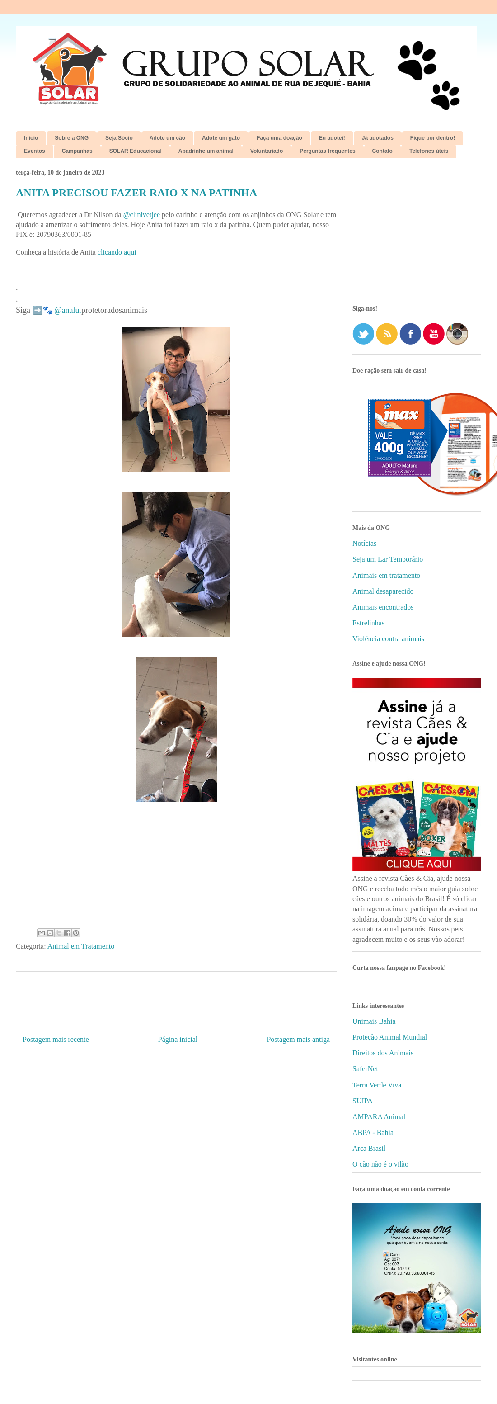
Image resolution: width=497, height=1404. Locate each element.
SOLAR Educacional (135, 151)
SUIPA (362, 1101)
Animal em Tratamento (80, 946)
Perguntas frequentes (327, 151)
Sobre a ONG (72, 138)
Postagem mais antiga (298, 1039)
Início (31, 138)
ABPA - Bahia (373, 1132)
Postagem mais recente (56, 1039)
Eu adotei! (332, 138)
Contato (382, 151)
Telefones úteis (428, 151)
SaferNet (365, 1069)
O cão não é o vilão (380, 1164)
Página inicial (178, 1039)
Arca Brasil (368, 1148)
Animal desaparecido (383, 591)
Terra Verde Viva (376, 1085)
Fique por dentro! (432, 138)
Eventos (34, 151)
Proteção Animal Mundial (389, 1037)
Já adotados (378, 138)
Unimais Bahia (374, 1021)
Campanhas (77, 151)
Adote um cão (167, 138)
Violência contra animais (388, 639)
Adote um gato (221, 138)
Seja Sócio (119, 138)
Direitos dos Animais (382, 1053)
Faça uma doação (279, 138)
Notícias (364, 543)
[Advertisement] (416, 228)
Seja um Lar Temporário (387, 559)
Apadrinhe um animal (206, 151)
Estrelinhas (368, 623)
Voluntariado (266, 151)
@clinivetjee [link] (141, 214)
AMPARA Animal (378, 1116)
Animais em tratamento (386, 575)
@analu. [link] (67, 310)
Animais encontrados (383, 607)
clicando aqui (117, 252)
